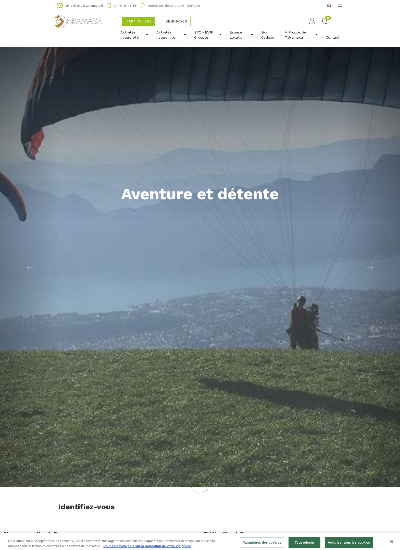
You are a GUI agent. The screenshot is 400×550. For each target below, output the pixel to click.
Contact (333, 37)
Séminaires (176, 21)
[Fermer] (391, 543)
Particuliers (138, 21)
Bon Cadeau (267, 34)
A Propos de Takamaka (301, 34)
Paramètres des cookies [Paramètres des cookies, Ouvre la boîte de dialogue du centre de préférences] (262, 544)
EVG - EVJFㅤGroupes (207, 34)
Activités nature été (134, 34)
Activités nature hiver (171, 34)
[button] (30, 267)
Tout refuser (304, 544)
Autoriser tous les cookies (349, 544)
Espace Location (241, 34)
